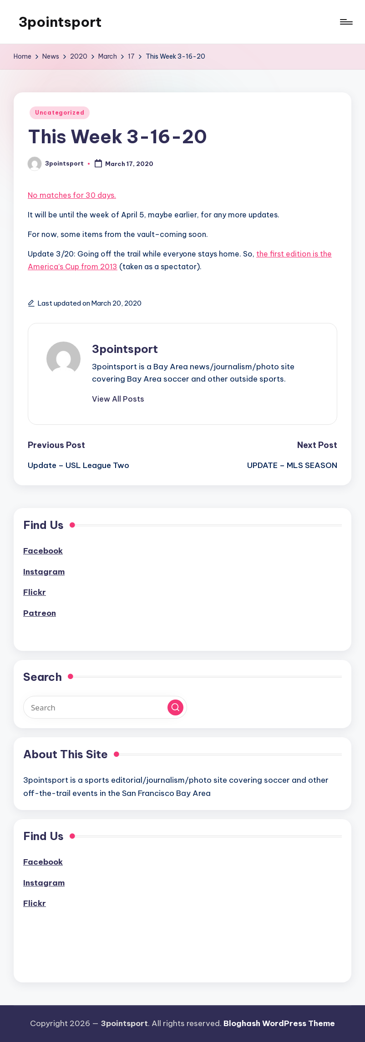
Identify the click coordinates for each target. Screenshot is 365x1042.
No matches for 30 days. (72, 195)
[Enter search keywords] (105, 707)
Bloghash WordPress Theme (279, 1023)
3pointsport (59, 21)
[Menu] (345, 22)
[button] (118, 398)
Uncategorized (59, 112)
